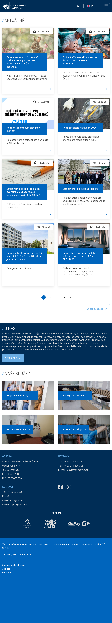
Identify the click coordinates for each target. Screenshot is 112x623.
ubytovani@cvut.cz (78, 514)
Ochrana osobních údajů (13, 609)
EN (93, 6)
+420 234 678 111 (17, 536)
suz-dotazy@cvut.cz (13, 544)
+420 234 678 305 (73, 509)
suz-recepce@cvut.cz (14, 548)
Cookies (6, 612)
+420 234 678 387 (73, 505)
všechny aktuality (97, 324)
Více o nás (11, 402)
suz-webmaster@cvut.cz (84, 588)
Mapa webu (7, 616)
